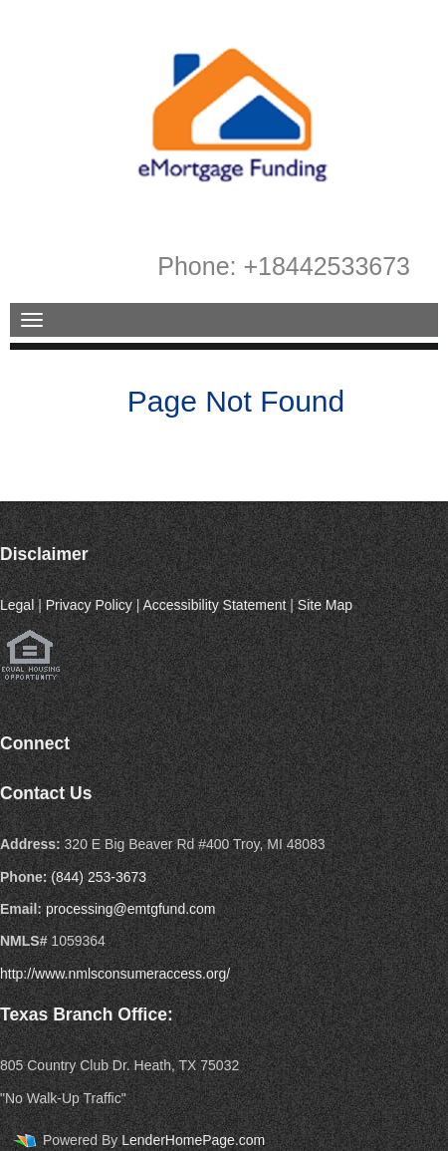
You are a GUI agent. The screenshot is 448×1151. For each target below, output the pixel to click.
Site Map (325, 605)
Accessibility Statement (214, 605)
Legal (17, 605)
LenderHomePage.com (193, 1140)
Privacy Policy (89, 605)
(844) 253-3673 (98, 877)
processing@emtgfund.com (131, 909)
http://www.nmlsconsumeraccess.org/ (115, 974)
